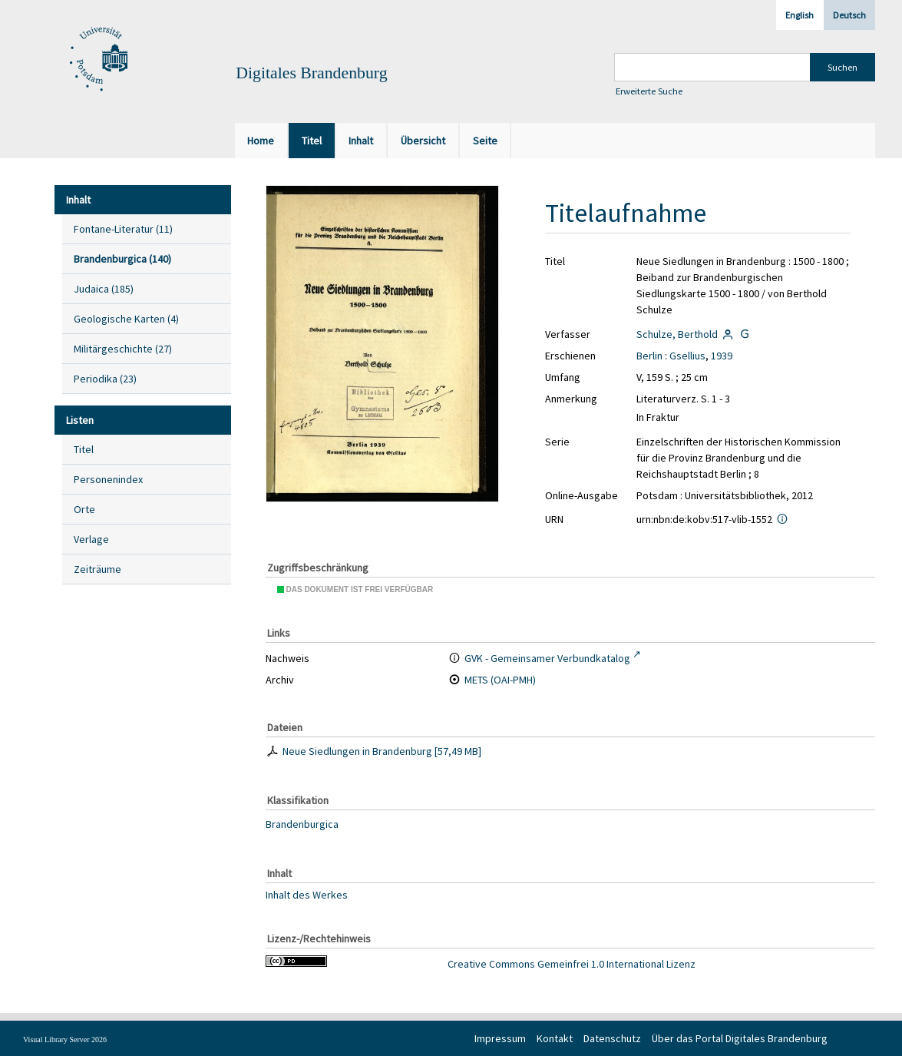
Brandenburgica (302, 824)
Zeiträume (97, 569)
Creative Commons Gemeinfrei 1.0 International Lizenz (571, 964)
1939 (721, 355)
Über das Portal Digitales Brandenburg (740, 1038)
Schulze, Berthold (677, 334)
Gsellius (687, 355)
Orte (84, 509)
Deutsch (849, 15)
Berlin (649, 355)
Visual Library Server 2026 (65, 1039)
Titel (84, 449)
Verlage (91, 539)
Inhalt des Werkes (307, 895)
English (799, 15)
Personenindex (108, 479)
